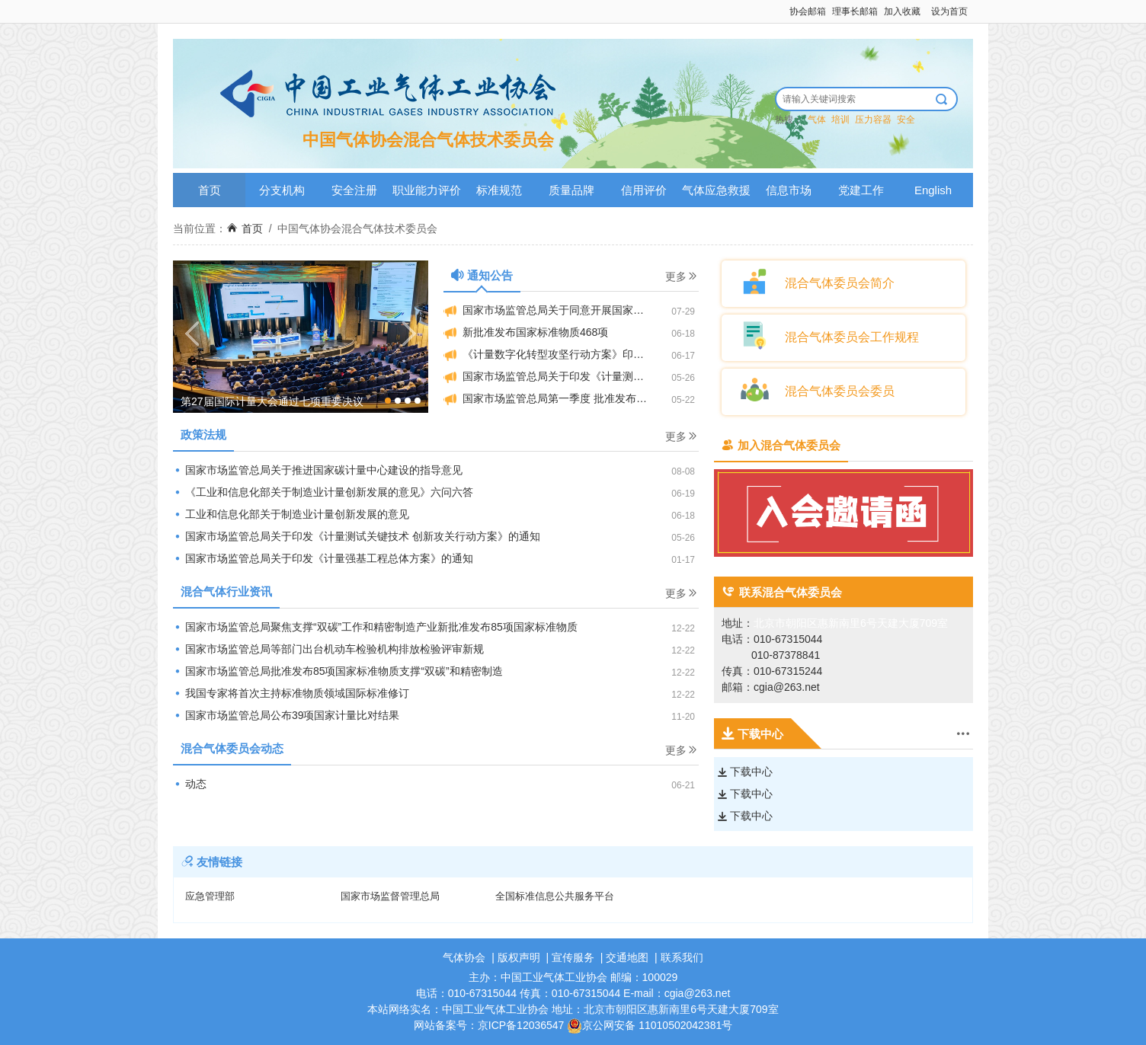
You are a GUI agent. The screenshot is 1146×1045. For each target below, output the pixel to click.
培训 (840, 119)
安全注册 (354, 190)
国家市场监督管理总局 (390, 896)
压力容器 (873, 119)
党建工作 (861, 190)
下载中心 (745, 771)
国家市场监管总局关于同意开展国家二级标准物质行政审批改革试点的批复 (571, 310)
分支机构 (282, 190)
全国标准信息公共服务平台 (554, 896)
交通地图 (627, 957)
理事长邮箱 (855, 11)
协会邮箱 (807, 11)
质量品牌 (571, 190)
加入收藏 (902, 11)
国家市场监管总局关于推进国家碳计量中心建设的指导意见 (318, 470)
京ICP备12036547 (521, 1025)
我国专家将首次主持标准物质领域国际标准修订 (291, 693)
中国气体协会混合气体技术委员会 (357, 228)
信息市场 (788, 190)
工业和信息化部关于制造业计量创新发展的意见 (291, 514)
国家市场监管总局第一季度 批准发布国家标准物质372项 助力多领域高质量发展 (571, 398)
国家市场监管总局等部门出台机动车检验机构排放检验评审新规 (328, 649)
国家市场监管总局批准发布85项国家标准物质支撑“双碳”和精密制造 (338, 671)
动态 (189, 784)
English (933, 190)
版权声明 (519, 957)
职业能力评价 (426, 190)
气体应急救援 (716, 190)
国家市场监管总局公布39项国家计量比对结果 (286, 715)
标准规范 (499, 190)
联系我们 (682, 957)
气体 (817, 119)
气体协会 (464, 957)
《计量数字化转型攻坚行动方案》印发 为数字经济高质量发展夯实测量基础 (571, 354)
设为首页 (949, 11)
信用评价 (644, 190)
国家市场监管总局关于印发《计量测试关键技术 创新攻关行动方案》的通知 (356, 536)
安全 (906, 119)
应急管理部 (210, 896)
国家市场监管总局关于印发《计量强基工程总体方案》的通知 (323, 558)
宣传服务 (573, 957)
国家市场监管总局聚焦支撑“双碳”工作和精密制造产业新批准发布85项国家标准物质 (375, 627)
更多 (682, 276)
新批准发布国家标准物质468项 (525, 332)
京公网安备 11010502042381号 (649, 1025)
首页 (209, 190)
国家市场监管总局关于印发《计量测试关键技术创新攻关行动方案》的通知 (571, 376)
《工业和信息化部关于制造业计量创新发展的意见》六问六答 (323, 492)
